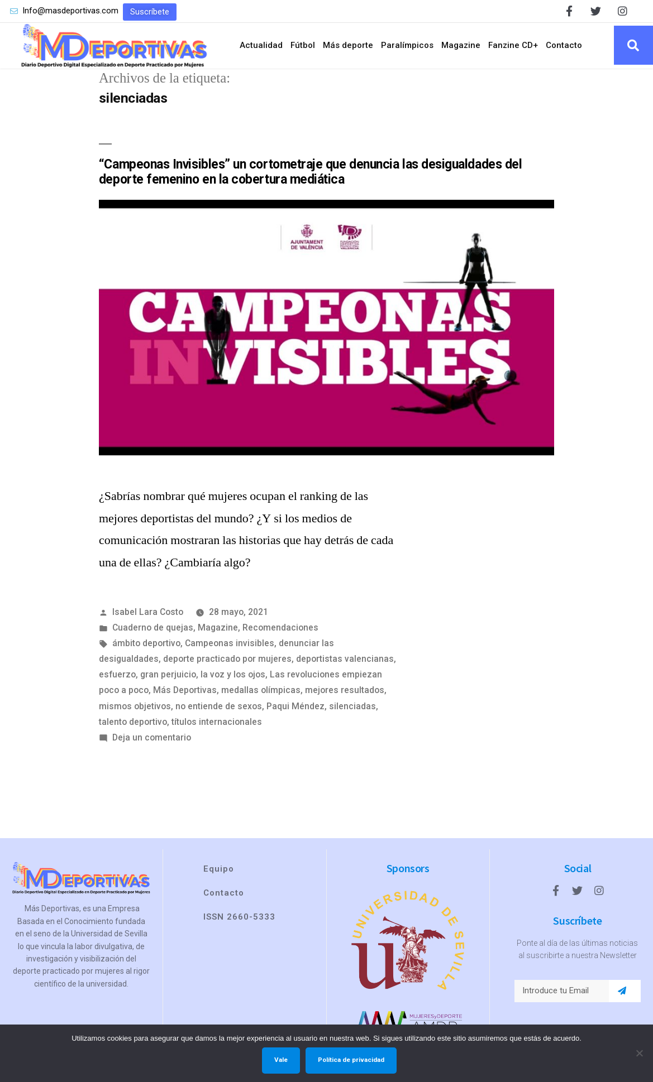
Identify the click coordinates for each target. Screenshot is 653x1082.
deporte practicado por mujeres (227, 658)
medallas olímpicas (261, 690)
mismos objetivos (135, 706)
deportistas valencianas (345, 658)
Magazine (460, 45)
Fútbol (302, 45)
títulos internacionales (216, 721)
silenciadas (352, 706)
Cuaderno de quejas (152, 627)
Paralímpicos (407, 45)
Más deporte (348, 45)
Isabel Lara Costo (147, 612)
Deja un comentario (151, 737)
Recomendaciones (280, 627)
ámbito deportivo (146, 643)
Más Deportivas (185, 690)
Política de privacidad (351, 1060)
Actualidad (261, 45)
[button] (150, 12)
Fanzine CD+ (513, 45)
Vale (281, 1060)
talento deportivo (133, 721)
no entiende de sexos (218, 706)
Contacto (564, 45)
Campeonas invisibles (229, 643)
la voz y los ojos (233, 674)
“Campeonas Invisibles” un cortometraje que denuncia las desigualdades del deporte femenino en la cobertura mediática (310, 172)
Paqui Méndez (295, 706)
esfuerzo (117, 674)
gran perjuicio (168, 674)
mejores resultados (344, 690)
